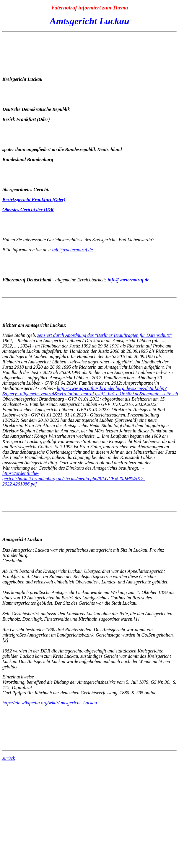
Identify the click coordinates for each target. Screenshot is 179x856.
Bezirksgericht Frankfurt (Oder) (33, 199)
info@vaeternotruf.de (72, 249)
